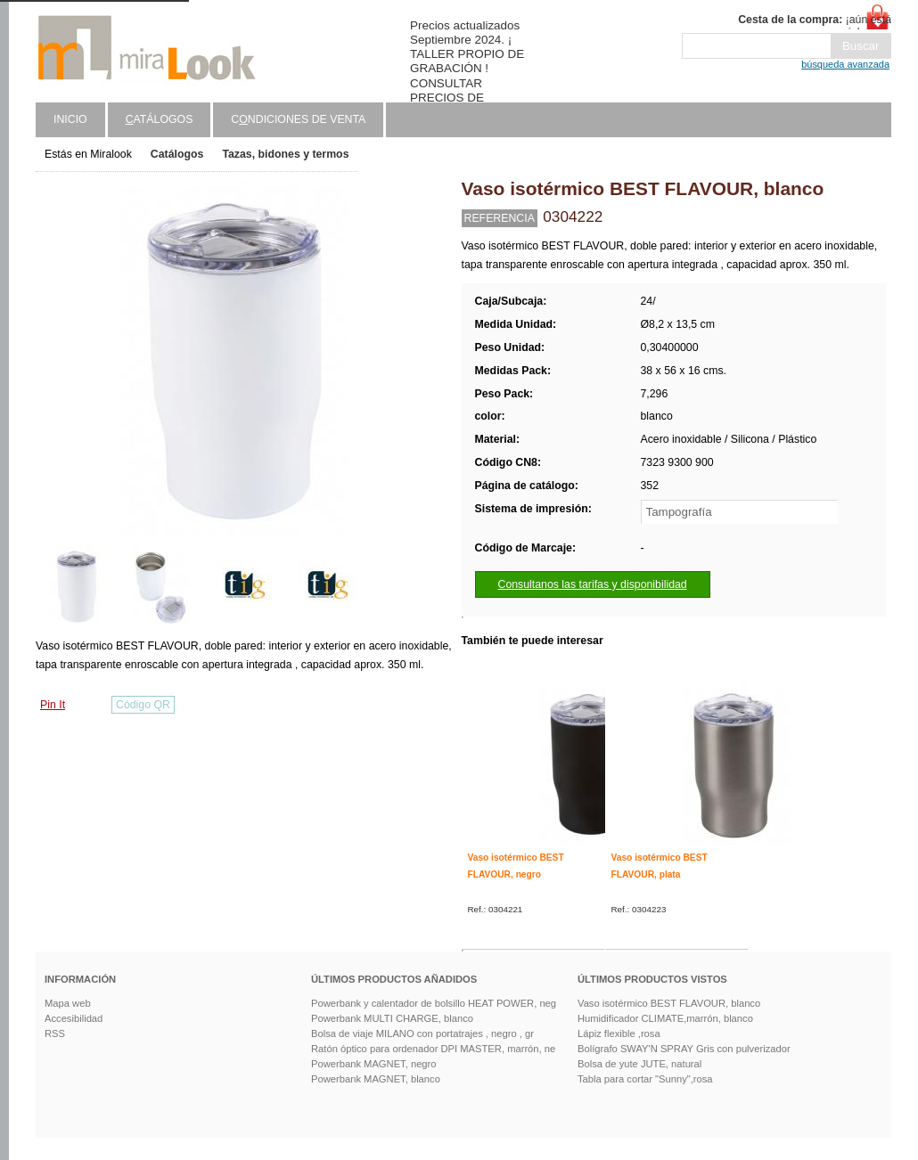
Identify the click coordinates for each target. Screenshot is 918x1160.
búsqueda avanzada (845, 64)
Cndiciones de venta (298, 119)
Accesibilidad (73, 1018)
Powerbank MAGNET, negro (374, 1063)
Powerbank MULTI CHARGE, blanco (392, 1018)
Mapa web (68, 1003)
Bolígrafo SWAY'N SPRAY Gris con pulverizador (684, 1048)
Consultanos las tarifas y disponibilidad (592, 584)
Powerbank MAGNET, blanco (375, 1079)
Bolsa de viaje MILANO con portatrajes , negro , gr (422, 1033)
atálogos (159, 119)
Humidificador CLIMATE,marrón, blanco (665, 1018)
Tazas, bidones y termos (285, 154)
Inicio (70, 119)
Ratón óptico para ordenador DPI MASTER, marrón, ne (433, 1048)
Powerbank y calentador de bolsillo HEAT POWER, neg (433, 1003)
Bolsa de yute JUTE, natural (639, 1063)
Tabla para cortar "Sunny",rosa (645, 1079)
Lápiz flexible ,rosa (619, 1033)
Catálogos (177, 154)
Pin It (52, 704)
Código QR (143, 704)
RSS (55, 1033)
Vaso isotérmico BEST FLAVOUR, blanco (669, 1003)
